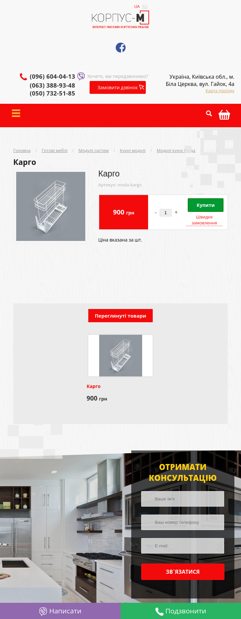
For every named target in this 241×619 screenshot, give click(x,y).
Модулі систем (94, 150)
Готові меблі (54, 150)
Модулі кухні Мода (176, 150)
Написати (60, 611)
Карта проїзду (220, 91)
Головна (22, 150)
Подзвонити (180, 611)
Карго (212, 150)
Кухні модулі (132, 150)
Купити (206, 205)
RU (144, 6)
